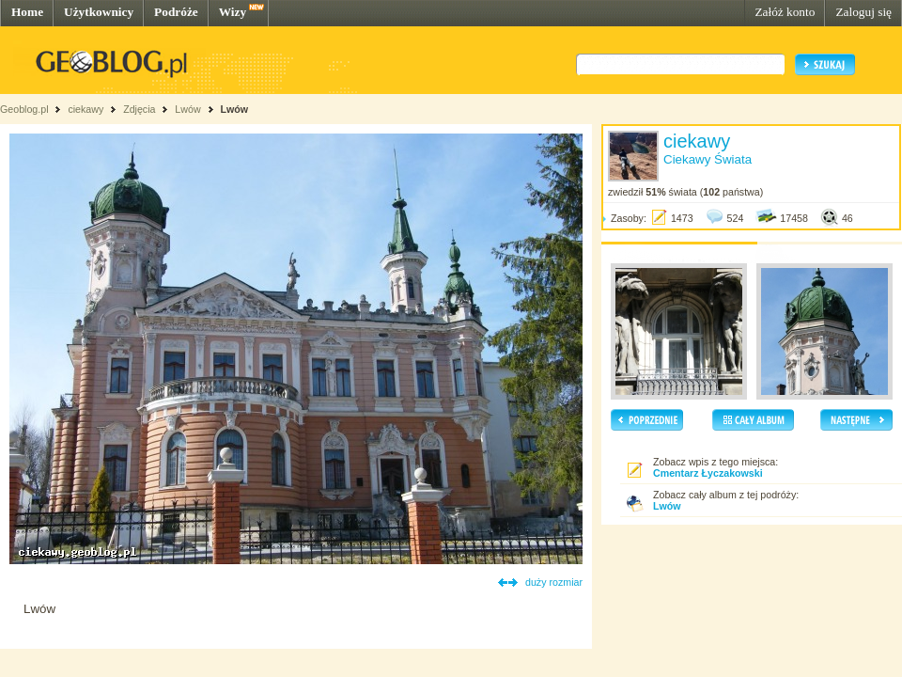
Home (27, 12)
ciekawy (85, 109)
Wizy (232, 12)
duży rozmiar (554, 582)
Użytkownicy (98, 12)
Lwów (187, 109)
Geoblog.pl (24, 109)
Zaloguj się (863, 12)
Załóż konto (784, 12)
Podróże (176, 12)
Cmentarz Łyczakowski (708, 473)
